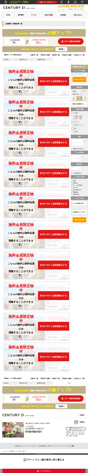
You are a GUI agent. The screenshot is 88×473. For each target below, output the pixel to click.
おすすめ (75, 187)
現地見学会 (75, 194)
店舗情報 (82, 422)
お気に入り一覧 (78, 55)
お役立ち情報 (48, 15)
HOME (5, 2)
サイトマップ (56, 446)
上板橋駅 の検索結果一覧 (13, 24)
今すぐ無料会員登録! (70, 41)
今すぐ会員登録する (47, 2)
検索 (61, 2)
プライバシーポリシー (31, 446)
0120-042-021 (34, 431)
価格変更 (75, 192)
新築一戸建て (77, 116)
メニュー (82, 2)
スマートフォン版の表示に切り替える (44, 459)
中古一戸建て (77, 118)
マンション (75, 122)
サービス (34, 15)
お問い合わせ (75, 2)
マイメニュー (68, 2)
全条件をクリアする (79, 212)
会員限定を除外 (40, 59)
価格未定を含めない (78, 148)
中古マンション (78, 125)
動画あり (75, 183)
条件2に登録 (66, 55)
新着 (74, 180)
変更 (84, 91)
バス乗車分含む (77, 173)
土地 (74, 128)
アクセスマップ (75, 428)
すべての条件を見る (78, 203)
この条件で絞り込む (79, 79)
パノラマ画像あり (77, 185)
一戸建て (75, 113)
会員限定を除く (77, 190)
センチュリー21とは (67, 446)
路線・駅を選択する (78, 104)
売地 (75, 131)
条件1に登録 (45, 55)
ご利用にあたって (19, 446)
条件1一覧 (34, 55)
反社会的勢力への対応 (45, 446)
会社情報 (63, 15)
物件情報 (21, 15)
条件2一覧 (56, 55)
